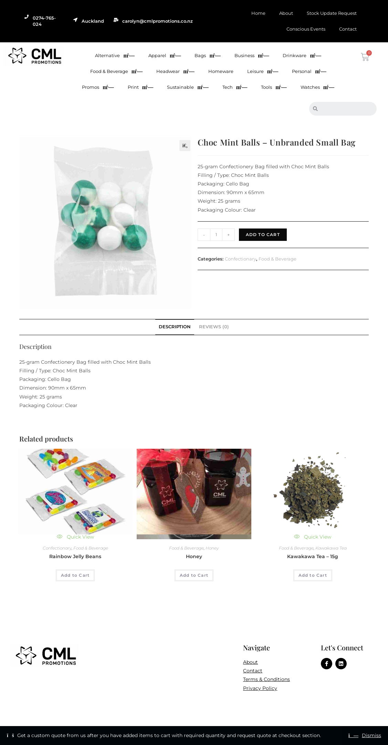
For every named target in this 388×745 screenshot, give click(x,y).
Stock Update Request (332, 13)
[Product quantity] (216, 234)
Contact (348, 29)
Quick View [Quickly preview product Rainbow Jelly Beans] (75, 537)
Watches (317, 87)
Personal (309, 71)
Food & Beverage (116, 71)
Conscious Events (305, 29)
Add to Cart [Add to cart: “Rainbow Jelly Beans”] (75, 575)
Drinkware (302, 55)
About (286, 13)
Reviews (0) (214, 326)
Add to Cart (263, 234)
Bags (207, 55)
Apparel (164, 55)
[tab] (174, 327)
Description (175, 326)
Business (251, 55)
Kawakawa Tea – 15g (312, 556)
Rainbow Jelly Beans (75, 556)
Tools (273, 87)
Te (245, 679)
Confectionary (240, 259)
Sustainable (187, 87)
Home (258, 13)
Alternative (114, 55)
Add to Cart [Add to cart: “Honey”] (194, 575)
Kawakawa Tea (331, 548)
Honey (212, 548)
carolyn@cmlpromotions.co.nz (157, 21)
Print (140, 87)
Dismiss (371, 735)
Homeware (220, 71)
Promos (98, 87)
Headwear (175, 71)
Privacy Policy (260, 688)
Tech (234, 87)
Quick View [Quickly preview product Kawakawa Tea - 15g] (312, 537)
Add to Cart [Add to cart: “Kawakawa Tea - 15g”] (312, 575)
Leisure (262, 71)
